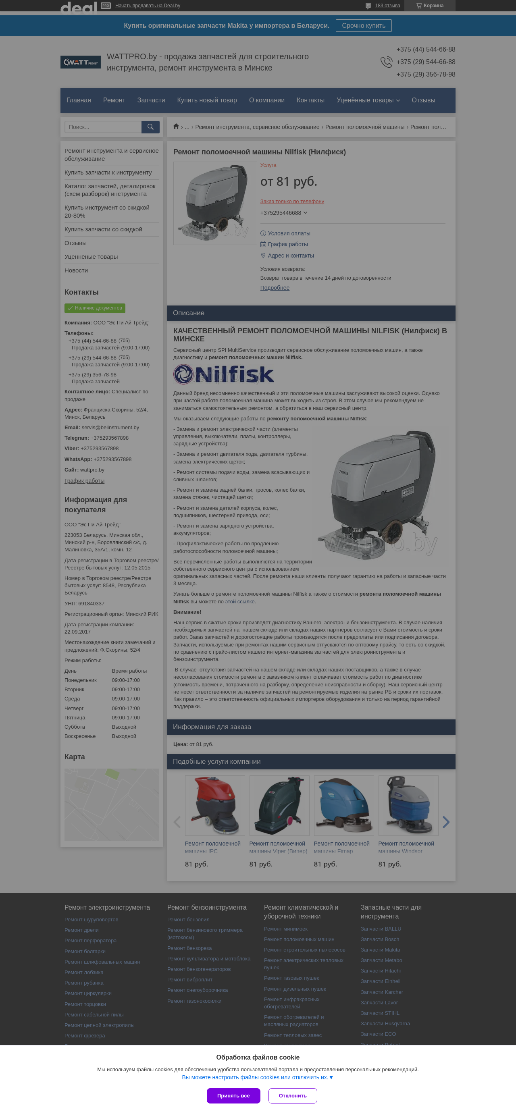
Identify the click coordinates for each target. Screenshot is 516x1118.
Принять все (233, 1096)
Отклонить (293, 1096)
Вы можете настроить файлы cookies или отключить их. (255, 1077)
